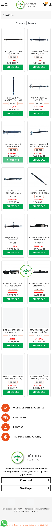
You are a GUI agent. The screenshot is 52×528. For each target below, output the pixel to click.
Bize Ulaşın (26, 488)
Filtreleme (20, 23)
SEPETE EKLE (13, 66)
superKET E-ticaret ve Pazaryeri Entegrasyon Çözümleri (26, 525)
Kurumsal (26, 480)
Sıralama (32, 23)
